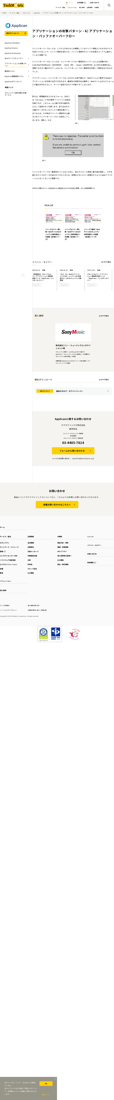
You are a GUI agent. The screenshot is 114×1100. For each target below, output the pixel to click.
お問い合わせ (92, 550)
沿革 (29, 556)
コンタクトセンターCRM (8, 552)
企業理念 (31, 544)
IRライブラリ (62, 548)
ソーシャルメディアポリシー (8, 606)
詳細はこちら (46, 1094)
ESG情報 (31, 569)
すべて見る (107, 258)
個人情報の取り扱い (34, 602)
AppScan (37, 13)
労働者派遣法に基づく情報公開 (37, 606)
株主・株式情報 (62, 561)
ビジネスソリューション (8, 561)
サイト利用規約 (4, 602)
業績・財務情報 (62, 544)
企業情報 (31, 533)
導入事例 (3, 587)
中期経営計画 (32, 552)
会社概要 (31, 539)
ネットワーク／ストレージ (9, 544)
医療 (1, 548)
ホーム (2, 524)
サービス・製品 (14, 13)
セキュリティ (27, 13)
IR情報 (59, 533)
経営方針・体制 (62, 539)
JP (67, 2)
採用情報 (80, 2)
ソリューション (5, 577)
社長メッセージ (33, 548)
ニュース (90, 533)
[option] (54, 225)
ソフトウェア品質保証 (8, 556)
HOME (4, 13)
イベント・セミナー (94, 542)
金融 (1, 565)
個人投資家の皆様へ (64, 552)
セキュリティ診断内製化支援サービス (15, 94)
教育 (1, 569)
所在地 (30, 561)
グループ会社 (32, 565)
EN (72, 2)
